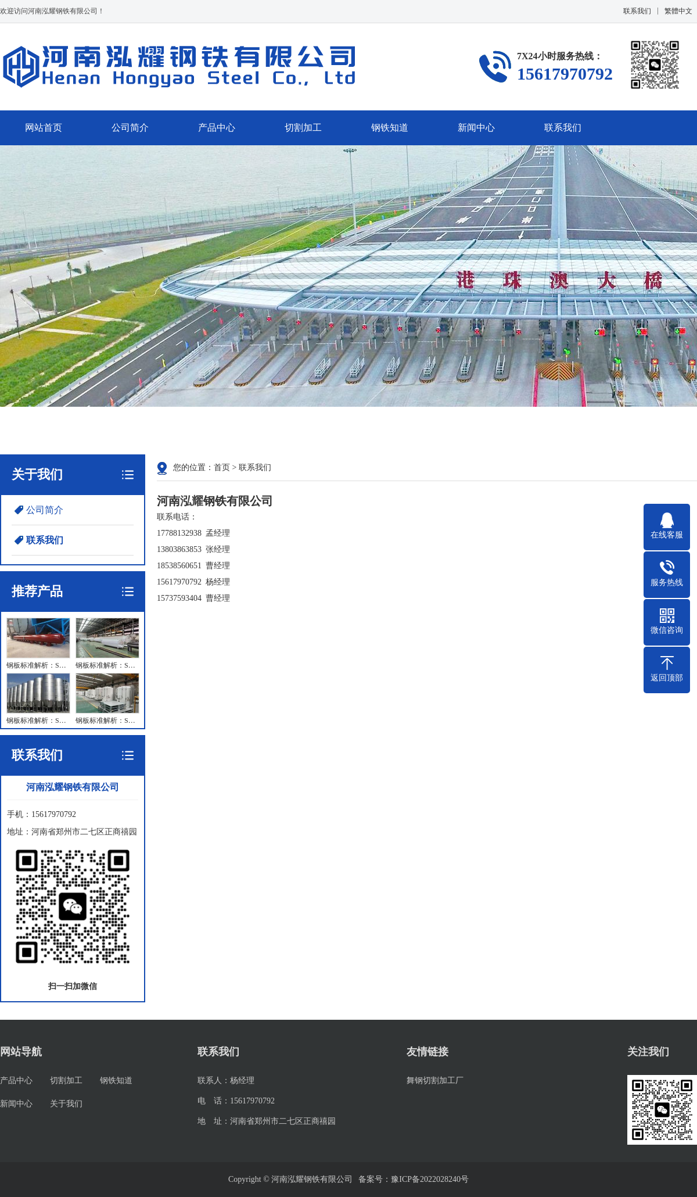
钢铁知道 (389, 127)
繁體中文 (678, 11)
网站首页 (43, 127)
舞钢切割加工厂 (435, 1080)
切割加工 (303, 127)
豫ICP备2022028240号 (430, 1179)
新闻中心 (476, 127)
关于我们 (66, 1103)
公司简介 (130, 127)
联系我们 (637, 11)
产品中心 (216, 127)
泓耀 (191, 500)
